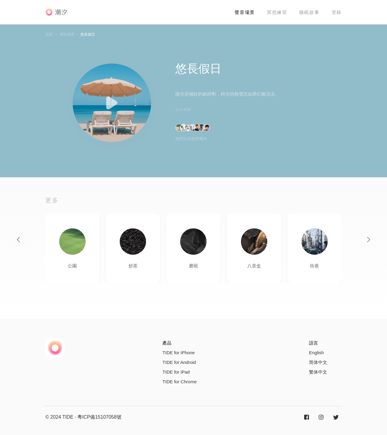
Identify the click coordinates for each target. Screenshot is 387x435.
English (316, 352)
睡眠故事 (309, 12)
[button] (18, 239)
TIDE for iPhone (178, 352)
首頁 (49, 34)
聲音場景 (245, 12)
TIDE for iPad (176, 371)
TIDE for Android (179, 362)
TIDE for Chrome (179, 381)
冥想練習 (277, 12)
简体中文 (318, 362)
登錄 (337, 12)
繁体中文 (318, 371)
